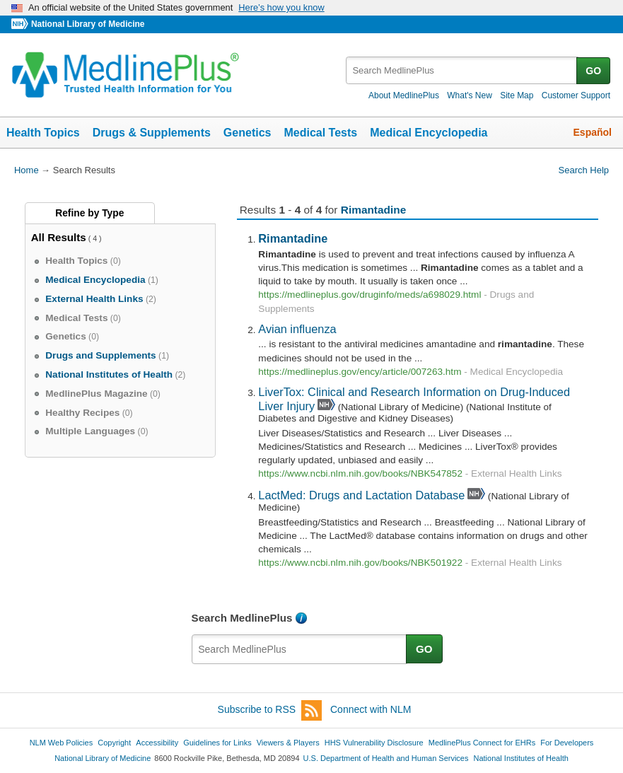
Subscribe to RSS (270, 710)
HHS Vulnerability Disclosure (374, 742)
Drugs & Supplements (152, 133)
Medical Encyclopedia (428, 133)
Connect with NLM (370, 709)
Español (592, 132)
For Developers (566, 742)
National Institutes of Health (521, 758)
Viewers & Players (288, 742)
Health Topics (43, 133)
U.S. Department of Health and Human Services (386, 758)
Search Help (584, 170)
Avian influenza (297, 328)
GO (593, 70)
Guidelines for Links (217, 742)
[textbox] (462, 70)
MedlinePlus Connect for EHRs (482, 742)
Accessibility (157, 742)
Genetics (247, 133)
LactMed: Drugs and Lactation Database (361, 495)
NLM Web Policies (61, 742)
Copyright (114, 742)
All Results (58, 237)
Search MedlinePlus (242, 618)
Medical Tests (320, 133)
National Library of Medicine (87, 24)
